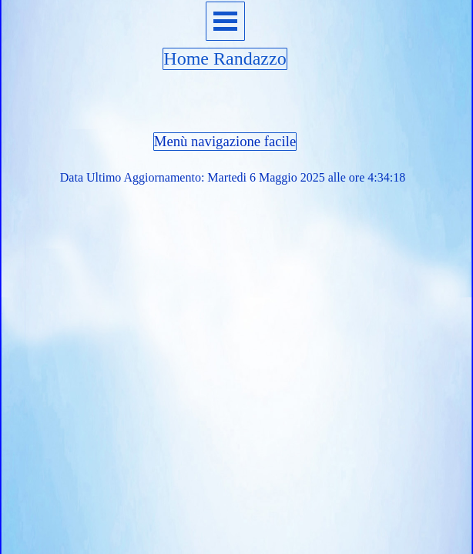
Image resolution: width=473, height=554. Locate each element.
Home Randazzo (224, 58)
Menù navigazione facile (225, 141)
